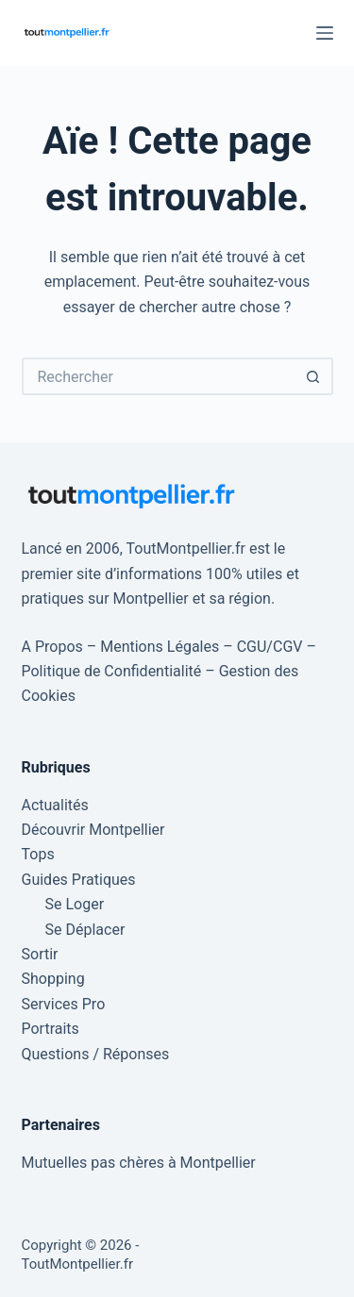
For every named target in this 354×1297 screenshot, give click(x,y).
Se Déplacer (85, 930)
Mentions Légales (159, 647)
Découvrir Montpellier (93, 830)
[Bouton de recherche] (314, 376)
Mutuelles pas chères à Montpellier (139, 1163)
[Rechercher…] (158, 376)
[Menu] (324, 33)
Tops (38, 854)
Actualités (55, 805)
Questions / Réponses (96, 1054)
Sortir (40, 954)
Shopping (53, 979)
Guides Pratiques (79, 880)
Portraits (50, 1029)
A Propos (52, 647)
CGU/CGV (270, 647)
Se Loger (75, 904)
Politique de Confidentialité (112, 671)
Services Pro (64, 1004)
